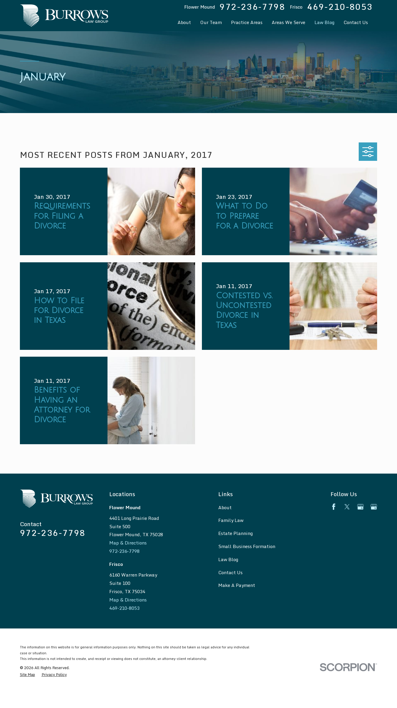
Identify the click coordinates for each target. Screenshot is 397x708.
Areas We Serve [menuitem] (288, 22)
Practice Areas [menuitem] (246, 22)
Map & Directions (128, 543)
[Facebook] (333, 507)
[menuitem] (27, 674)
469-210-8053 (340, 7)
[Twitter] (347, 507)
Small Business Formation (246, 546)
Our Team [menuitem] (211, 22)
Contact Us (230, 572)
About (225, 507)
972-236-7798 (252, 7)
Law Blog (228, 559)
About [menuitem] (184, 22)
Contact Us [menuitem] (356, 22)
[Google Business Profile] (360, 507)
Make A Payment (236, 585)
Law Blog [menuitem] (324, 22)
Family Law (230, 520)
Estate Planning (235, 533)
